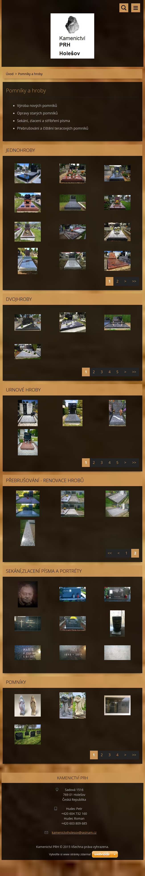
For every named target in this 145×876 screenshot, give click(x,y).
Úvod (10, 74)
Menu (135, 7)
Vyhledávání (123, 7)
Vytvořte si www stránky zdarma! (70, 854)
